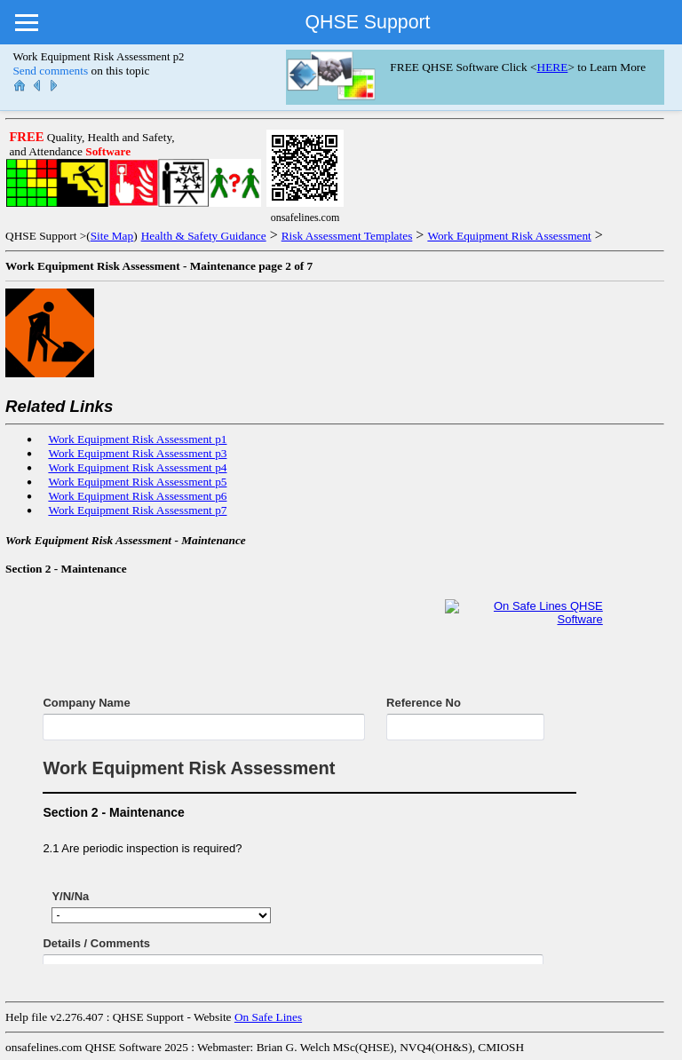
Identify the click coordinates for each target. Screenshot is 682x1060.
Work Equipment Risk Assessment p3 (137, 453)
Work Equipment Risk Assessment (509, 235)
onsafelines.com (43, 1047)
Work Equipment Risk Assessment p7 (137, 510)
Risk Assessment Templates (347, 235)
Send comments (50, 70)
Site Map (112, 235)
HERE (552, 67)
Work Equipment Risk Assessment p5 (137, 481)
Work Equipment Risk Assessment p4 (137, 467)
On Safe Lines (268, 1017)
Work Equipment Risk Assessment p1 (137, 439)
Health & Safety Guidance (203, 235)
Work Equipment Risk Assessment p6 (137, 495)
